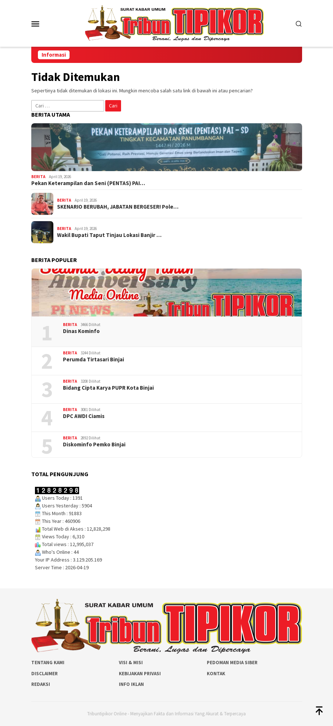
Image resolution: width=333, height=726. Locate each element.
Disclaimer (44, 673)
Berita (38, 176)
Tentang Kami (47, 662)
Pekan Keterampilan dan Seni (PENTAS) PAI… (88, 183)
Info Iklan (131, 684)
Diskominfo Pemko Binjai (94, 444)
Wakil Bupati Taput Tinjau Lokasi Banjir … (109, 235)
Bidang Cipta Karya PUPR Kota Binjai (108, 388)
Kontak (216, 673)
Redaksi (40, 684)
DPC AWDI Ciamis (83, 416)
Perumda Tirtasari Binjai (93, 359)
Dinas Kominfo (81, 331)
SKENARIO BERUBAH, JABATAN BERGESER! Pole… (117, 206)
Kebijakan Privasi (140, 673)
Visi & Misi (131, 662)
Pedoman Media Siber (232, 662)
